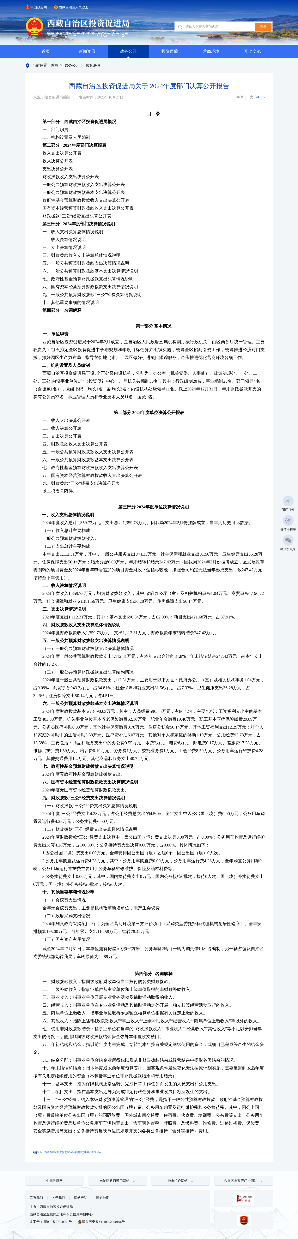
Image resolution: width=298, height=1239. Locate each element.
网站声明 (80, 1197)
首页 (46, 51)
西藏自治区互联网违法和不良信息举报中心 (61, 1214)
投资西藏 (170, 51)
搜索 (263, 27)
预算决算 (93, 65)
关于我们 (58, 1197)
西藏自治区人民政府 (71, 7)
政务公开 (128, 51)
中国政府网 (36, 7)
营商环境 (211, 51)
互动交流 (252, 51)
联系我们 (36, 1197)
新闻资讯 (87, 51)
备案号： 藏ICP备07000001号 (51, 1221)
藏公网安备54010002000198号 (101, 1222)
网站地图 (102, 1197)
